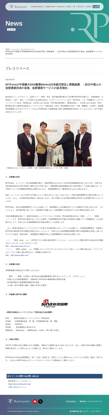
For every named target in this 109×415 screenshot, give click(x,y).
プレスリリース (27, 49)
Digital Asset (50, 6)
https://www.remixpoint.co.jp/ (19, 384)
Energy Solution (37, 6)
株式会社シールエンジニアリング (91, 401)
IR (74, 6)
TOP (7, 49)
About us (61, 6)
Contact (88, 6)
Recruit (80, 6)
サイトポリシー (96, 411)
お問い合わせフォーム (17, 387)
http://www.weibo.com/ (19, 255)
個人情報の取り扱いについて (79, 411)
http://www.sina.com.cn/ (20, 246)
